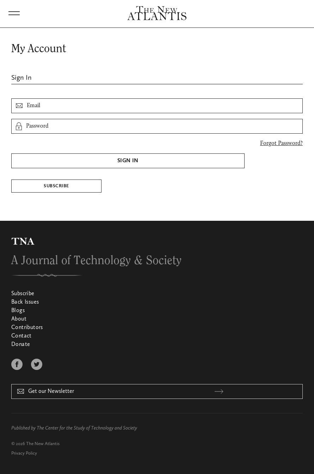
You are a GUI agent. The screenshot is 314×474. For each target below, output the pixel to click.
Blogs (18, 311)
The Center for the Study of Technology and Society (87, 428)
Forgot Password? (281, 143)
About (18, 319)
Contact (21, 336)
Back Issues (25, 302)
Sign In (127, 161)
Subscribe (56, 186)
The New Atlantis (43, 444)
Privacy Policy (24, 453)
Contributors (27, 327)
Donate (20, 344)
